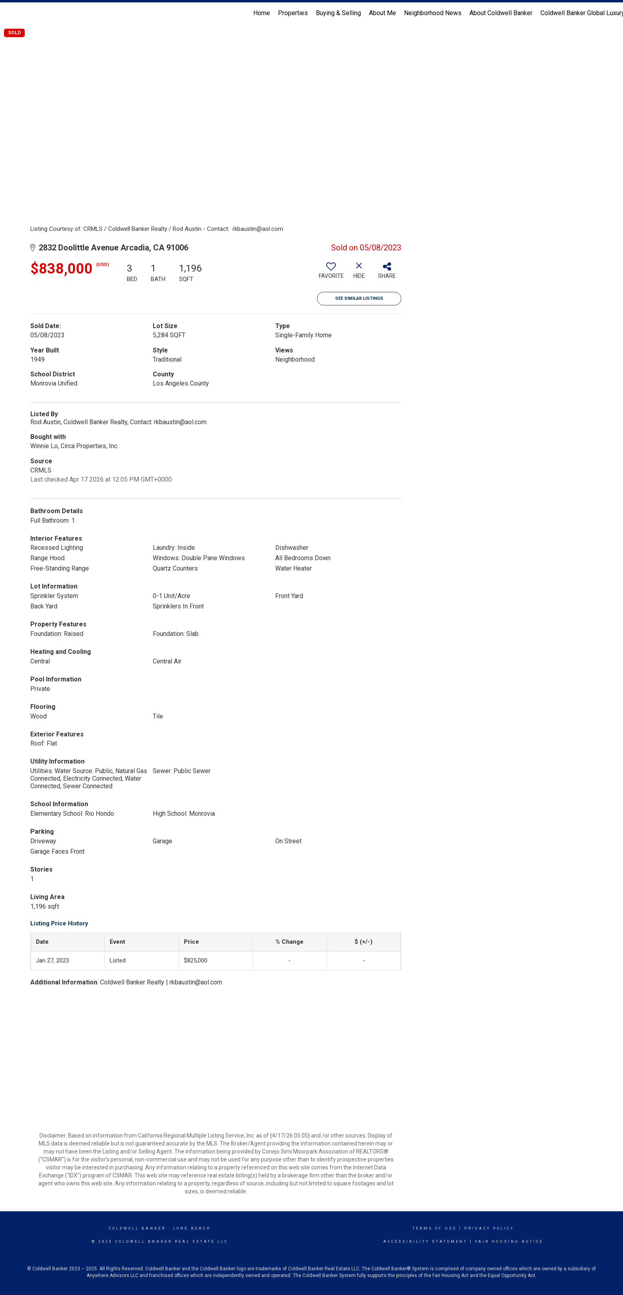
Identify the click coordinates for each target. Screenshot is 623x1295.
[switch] (331, 273)
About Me (382, 13)
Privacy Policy (489, 1228)
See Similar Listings (359, 298)
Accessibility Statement (425, 1242)
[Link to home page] (10, 13)
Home (261, 13)
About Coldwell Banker (500, 13)
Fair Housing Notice (509, 1242)
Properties (293, 13)
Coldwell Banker (137, 1228)
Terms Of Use (434, 1228)
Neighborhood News (432, 13)
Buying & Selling (338, 13)
